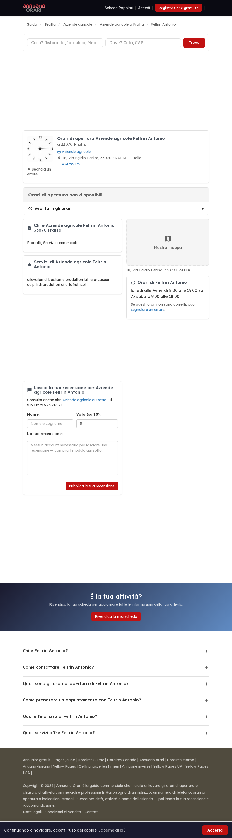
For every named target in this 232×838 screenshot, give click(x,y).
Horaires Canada (121, 760)
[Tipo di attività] (65, 42)
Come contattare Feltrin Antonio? (58, 667)
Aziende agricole (74, 151)
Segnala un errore (39, 172)
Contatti (91, 812)
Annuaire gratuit (36, 760)
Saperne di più (112, 830)
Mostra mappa (168, 242)
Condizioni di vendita (63, 812)
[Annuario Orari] (34, 7)
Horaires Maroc (180, 760)
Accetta (215, 830)
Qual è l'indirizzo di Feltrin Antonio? (60, 716)
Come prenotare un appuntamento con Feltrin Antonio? (82, 699)
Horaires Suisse (91, 760)
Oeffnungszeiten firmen (99, 766)
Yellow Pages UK (168, 766)
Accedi (144, 7)
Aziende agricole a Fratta (84, 400)
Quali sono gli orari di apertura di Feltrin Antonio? (76, 683)
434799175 (71, 164)
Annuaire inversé (136, 766)
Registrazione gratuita (178, 8)
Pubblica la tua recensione (91, 486)
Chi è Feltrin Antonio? (45, 650)
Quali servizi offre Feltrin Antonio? (59, 732)
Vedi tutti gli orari (50, 208)
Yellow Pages (64, 766)
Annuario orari (151, 760)
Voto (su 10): (88, 414)
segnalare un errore (147, 309)
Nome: (33, 414)
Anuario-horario (36, 766)
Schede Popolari (119, 7)
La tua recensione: (45, 433)
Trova (194, 42)
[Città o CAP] (143, 42)
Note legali (32, 812)
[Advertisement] (116, 91)
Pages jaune (64, 760)
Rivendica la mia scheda (116, 616)
